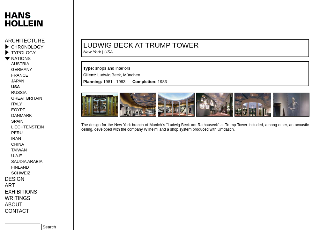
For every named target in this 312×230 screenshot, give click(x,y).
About (13, 204)
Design (14, 179)
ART (10, 185)
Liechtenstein (27, 127)
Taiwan (19, 150)
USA (15, 86)
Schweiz (20, 173)
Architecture (25, 40)
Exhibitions (21, 192)
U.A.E (16, 155)
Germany (21, 69)
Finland (20, 167)
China (17, 144)
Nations (21, 58)
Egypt (18, 109)
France (19, 75)
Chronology (27, 47)
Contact (17, 211)
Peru (17, 132)
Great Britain (26, 98)
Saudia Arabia (26, 161)
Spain (17, 121)
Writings (17, 198)
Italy (16, 104)
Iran (16, 138)
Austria (20, 63)
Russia (18, 92)
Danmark (21, 115)
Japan (17, 81)
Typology (23, 52)
